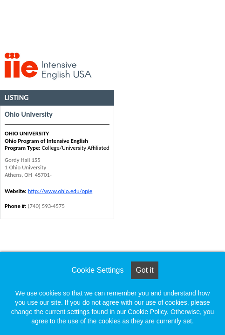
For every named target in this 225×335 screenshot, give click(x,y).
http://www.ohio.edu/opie (60, 191)
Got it (144, 270)
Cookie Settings (97, 270)
